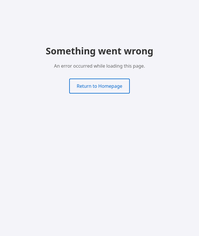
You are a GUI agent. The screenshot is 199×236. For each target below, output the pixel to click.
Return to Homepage (99, 86)
